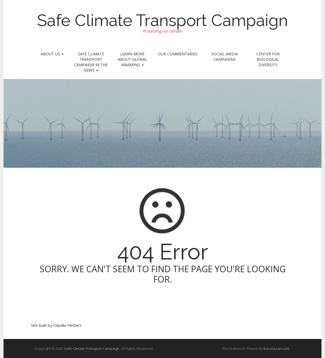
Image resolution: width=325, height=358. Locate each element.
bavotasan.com (276, 348)
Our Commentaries (177, 53)
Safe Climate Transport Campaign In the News (91, 62)
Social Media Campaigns (224, 56)
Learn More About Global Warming (132, 59)
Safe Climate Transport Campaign (162, 20)
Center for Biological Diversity (268, 59)
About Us (52, 53)
